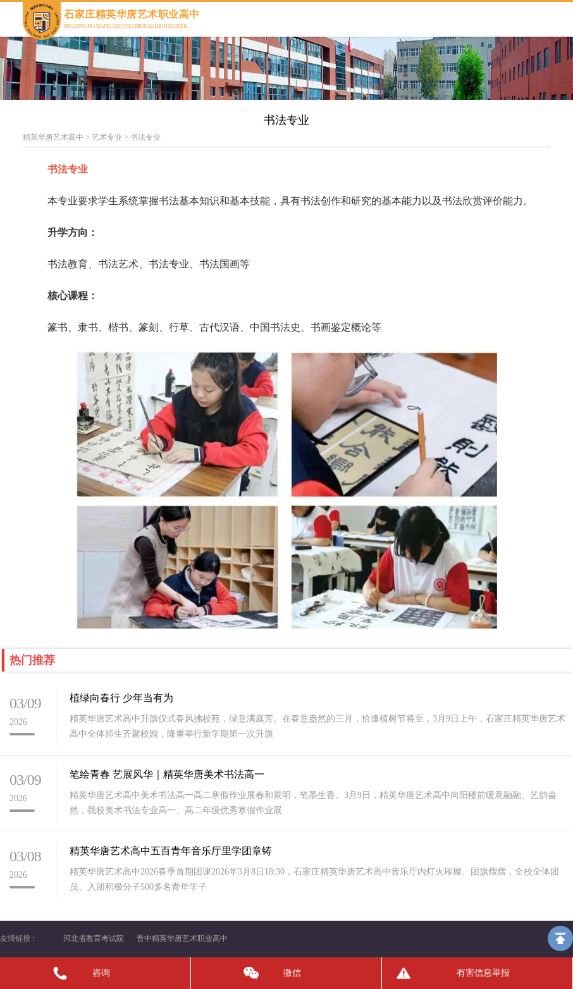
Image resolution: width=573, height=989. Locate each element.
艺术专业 (107, 137)
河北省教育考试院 (93, 938)
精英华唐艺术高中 (53, 137)
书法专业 (145, 137)
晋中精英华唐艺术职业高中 (182, 938)
